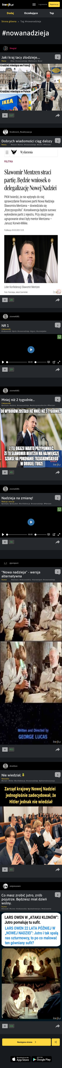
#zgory (33, 331)
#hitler (10, 781)
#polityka (5, 405)
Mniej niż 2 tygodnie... (18, 400)
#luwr (40, 61)
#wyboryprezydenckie (38, 405)
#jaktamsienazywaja (47, 781)
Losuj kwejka (57, 1043)
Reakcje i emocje (7, 502)
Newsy (4, 145)
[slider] (16, 362)
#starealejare (37, 580)
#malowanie (46, 909)
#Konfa (39, 145)
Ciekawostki (6, 329)
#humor (12, 909)
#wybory (13, 405)
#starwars (15, 580)
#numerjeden (41, 331)
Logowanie (42, 4)
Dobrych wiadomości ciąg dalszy (26, 141)
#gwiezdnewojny (34, 909)
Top (52, 13)
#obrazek (5, 909)
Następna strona (26, 1042)
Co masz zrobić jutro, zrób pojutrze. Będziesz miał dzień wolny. (24, 899)
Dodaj (10, 13)
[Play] (3, 362)
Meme (3, 61)
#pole (14, 331)
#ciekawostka (21, 909)
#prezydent (14, 504)
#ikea (12, 61)
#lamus (20, 145)
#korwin (4, 781)
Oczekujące (31, 13)
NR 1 (5, 326)
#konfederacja (24, 504)
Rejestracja (54, 4)
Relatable (5, 779)
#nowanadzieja (21, 61)
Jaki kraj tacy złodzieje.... (20, 57)
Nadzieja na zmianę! (17, 498)
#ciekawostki (6, 331)
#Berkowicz (32, 61)
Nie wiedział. (12, 775)
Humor (4, 580)
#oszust (14, 145)
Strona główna (8, 21)
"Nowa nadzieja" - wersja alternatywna (20, 574)
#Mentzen (47, 145)
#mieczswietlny (25, 580)
